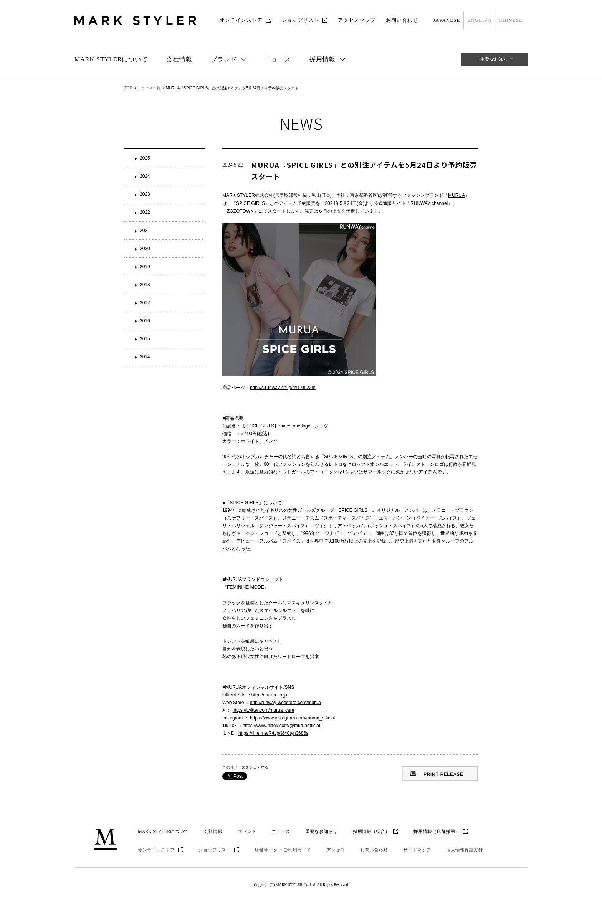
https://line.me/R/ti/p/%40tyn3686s (273, 733)
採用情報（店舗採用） (436, 831)
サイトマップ (417, 850)
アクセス (335, 850)
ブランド (247, 831)
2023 (145, 194)
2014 (145, 357)
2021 (145, 230)
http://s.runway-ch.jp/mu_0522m (283, 387)
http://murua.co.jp (269, 695)
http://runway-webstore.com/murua (285, 702)
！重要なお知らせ (494, 59)
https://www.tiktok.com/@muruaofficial (281, 725)
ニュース (278, 59)
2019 (145, 266)
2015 (145, 338)
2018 (145, 284)
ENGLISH (479, 20)
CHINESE (511, 20)
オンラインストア (241, 20)
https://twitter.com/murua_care (263, 710)
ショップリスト (300, 20)
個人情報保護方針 (464, 850)
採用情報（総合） (371, 831)
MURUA (456, 195)
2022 (145, 212)
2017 (145, 302)
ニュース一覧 (148, 88)
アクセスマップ (356, 20)
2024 (145, 176)
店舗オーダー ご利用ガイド (283, 850)
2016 (145, 320)
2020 (145, 248)
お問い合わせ (402, 20)
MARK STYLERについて (111, 59)
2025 (145, 158)
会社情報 (179, 59)
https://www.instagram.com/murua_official (292, 718)
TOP (128, 88)
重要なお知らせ (321, 831)
